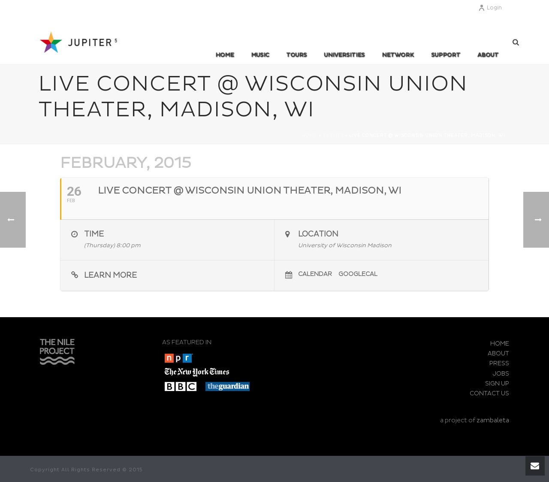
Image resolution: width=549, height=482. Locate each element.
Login (490, 8)
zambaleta (493, 420)
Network (398, 55)
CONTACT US (489, 393)
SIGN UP (497, 383)
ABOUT (487, 55)
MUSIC (260, 55)
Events (333, 135)
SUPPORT (445, 55)
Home (224, 55)
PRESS (499, 363)
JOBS (501, 373)
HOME (499, 343)
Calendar (315, 274)
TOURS (296, 55)
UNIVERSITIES (344, 55)
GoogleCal (357, 274)
